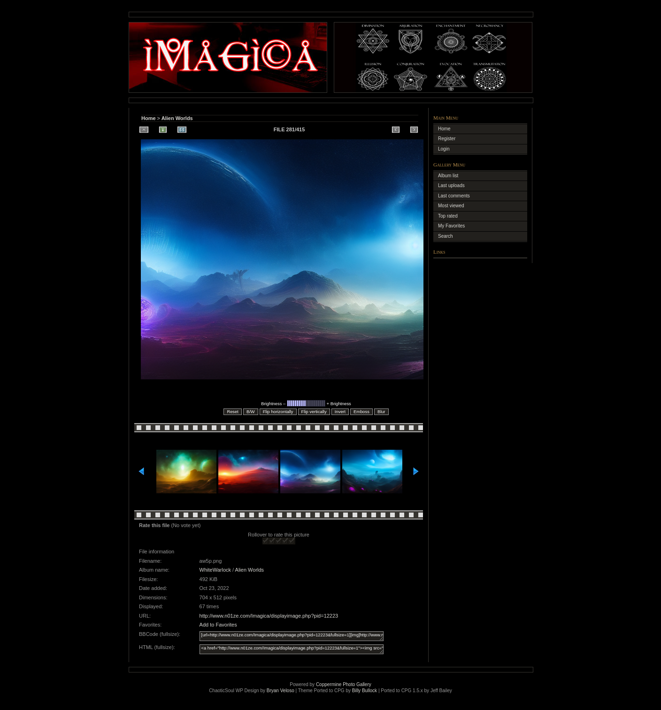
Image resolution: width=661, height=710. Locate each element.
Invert (340, 411)
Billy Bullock (364, 690)
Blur (381, 411)
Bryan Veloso (280, 690)
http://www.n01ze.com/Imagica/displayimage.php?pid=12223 (269, 616)
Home (148, 118)
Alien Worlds (177, 118)
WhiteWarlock (215, 570)
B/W (250, 411)
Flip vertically (314, 411)
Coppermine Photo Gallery (343, 684)
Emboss (361, 411)
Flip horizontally (278, 411)
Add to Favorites (218, 624)
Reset (232, 411)
